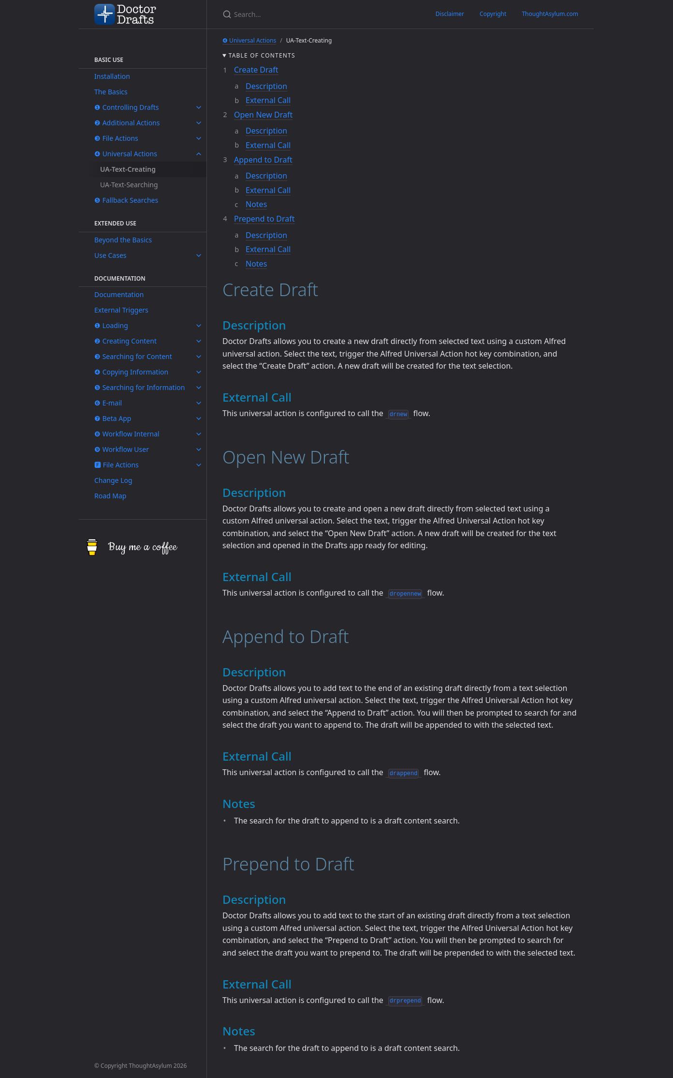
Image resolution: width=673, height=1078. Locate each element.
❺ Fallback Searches (126, 200)
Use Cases (110, 255)
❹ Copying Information (131, 371)
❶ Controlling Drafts (126, 107)
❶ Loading (111, 325)
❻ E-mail (108, 402)
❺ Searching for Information (139, 387)
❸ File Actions (116, 138)
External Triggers (121, 309)
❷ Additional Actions (127, 122)
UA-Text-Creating (128, 169)
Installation (112, 76)
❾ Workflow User (121, 449)
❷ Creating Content (125, 340)
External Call (268, 100)
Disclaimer (450, 14)
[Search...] (262, 14)
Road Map (110, 495)
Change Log (113, 480)
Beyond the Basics (123, 239)
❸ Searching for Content (133, 356)
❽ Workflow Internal (127, 433)
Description (266, 86)
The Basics (111, 91)
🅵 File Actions (116, 464)
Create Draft (256, 69)
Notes (256, 204)
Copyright (493, 14)
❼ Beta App (112, 418)
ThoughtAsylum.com (550, 14)
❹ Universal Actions (125, 153)
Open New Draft (263, 114)
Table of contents (262, 55)
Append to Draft (263, 159)
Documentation (119, 294)
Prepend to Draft (264, 218)
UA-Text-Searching (129, 184)
